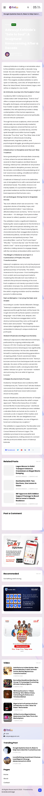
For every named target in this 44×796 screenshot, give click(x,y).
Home (7, 24)
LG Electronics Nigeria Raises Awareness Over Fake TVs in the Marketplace (25, 716)
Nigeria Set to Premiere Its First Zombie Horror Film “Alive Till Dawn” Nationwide (25, 705)
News (14, 25)
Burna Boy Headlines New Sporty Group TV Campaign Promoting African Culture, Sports (25, 682)
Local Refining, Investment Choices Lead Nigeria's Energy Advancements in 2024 (26, 759)
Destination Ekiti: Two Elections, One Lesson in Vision (26, 483)
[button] (33, 450)
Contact (7, 782)
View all (38, 461)
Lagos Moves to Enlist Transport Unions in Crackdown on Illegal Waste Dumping (28, 469)
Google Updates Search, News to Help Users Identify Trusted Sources (26, 749)
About (6, 778)
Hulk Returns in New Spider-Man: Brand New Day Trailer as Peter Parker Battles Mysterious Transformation (26, 670)
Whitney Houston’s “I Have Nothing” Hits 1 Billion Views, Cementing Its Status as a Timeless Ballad (24, 694)
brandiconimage (8, 792)
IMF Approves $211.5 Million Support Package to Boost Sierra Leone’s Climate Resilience (27, 497)
